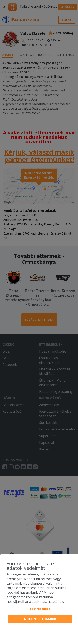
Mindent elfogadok (40, 619)
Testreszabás (40, 609)
